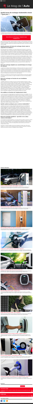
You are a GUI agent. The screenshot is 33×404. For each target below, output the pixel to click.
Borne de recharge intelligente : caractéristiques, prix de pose (11, 355)
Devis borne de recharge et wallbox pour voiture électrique (11, 206)
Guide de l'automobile (7, 9)
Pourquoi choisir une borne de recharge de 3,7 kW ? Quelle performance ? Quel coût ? (15, 376)
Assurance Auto (4, 388)
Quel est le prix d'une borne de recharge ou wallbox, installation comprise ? (14, 333)
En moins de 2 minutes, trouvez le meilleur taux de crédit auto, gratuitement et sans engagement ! (16, 395)
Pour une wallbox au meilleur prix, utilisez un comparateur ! (11, 227)
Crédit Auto (3, 394)
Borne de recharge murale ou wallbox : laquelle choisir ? (10, 290)
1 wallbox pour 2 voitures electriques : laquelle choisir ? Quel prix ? (12, 248)
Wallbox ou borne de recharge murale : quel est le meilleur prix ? (12, 269)
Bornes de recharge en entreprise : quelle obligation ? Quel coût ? (12, 185)
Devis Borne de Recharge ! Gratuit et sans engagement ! (16, 37)
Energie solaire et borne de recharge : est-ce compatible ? (11, 312)
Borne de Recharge (13, 9)
